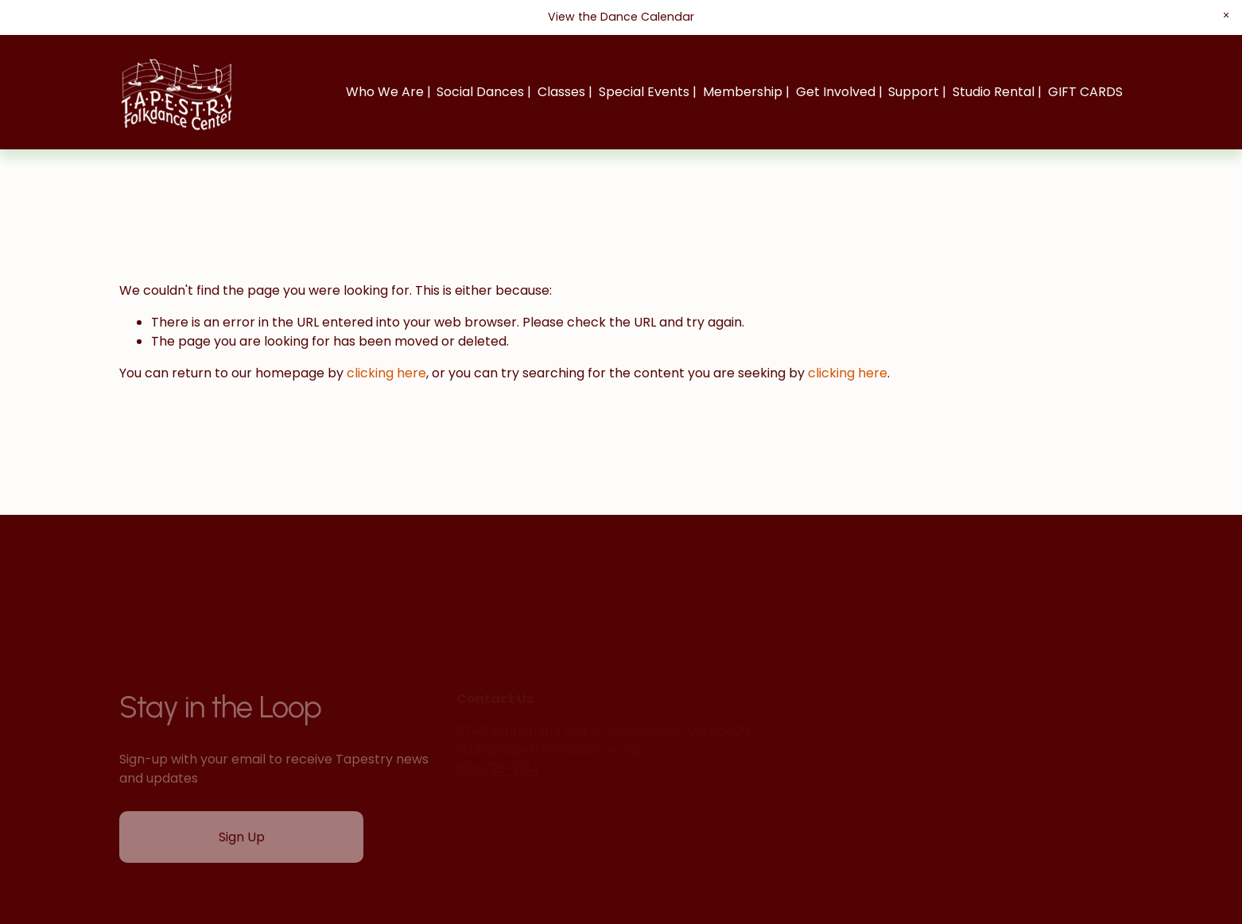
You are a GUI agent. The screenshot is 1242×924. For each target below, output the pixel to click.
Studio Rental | (997, 92)
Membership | (746, 92)
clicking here (386, 373)
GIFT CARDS (1085, 92)
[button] (1226, 15)
